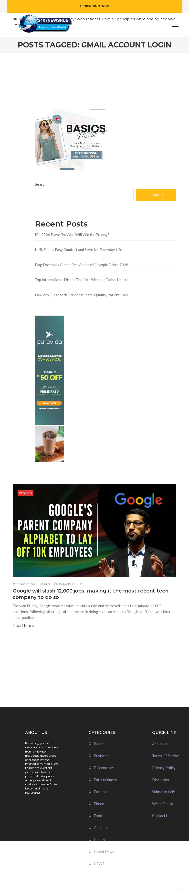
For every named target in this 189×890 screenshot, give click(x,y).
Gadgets (101, 827)
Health (99, 839)
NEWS (99, 863)
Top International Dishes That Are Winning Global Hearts (81, 279)
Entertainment (105, 779)
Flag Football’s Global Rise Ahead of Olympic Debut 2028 (81, 264)
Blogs (98, 744)
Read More (23, 625)
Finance (100, 803)
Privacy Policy (164, 767)
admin (45, 584)
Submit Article (163, 791)
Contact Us (161, 815)
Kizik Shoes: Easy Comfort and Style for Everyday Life (78, 249)
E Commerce (104, 767)
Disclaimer (160, 779)
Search (41, 184)
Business (25, 493)
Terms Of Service (166, 755)
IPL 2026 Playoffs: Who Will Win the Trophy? (72, 234)
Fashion (100, 791)
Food (98, 815)
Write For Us (162, 803)
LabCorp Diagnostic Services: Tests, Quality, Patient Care (81, 295)
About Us (159, 744)
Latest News (104, 851)
